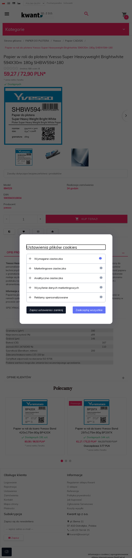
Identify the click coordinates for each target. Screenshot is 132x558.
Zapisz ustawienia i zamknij (46, 310)
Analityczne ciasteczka (48, 278)
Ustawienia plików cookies (51, 247)
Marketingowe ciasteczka (50, 268)
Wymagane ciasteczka (48, 258)
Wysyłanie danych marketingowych (56, 287)
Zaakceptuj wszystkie (89, 310)
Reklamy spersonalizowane (51, 297)
